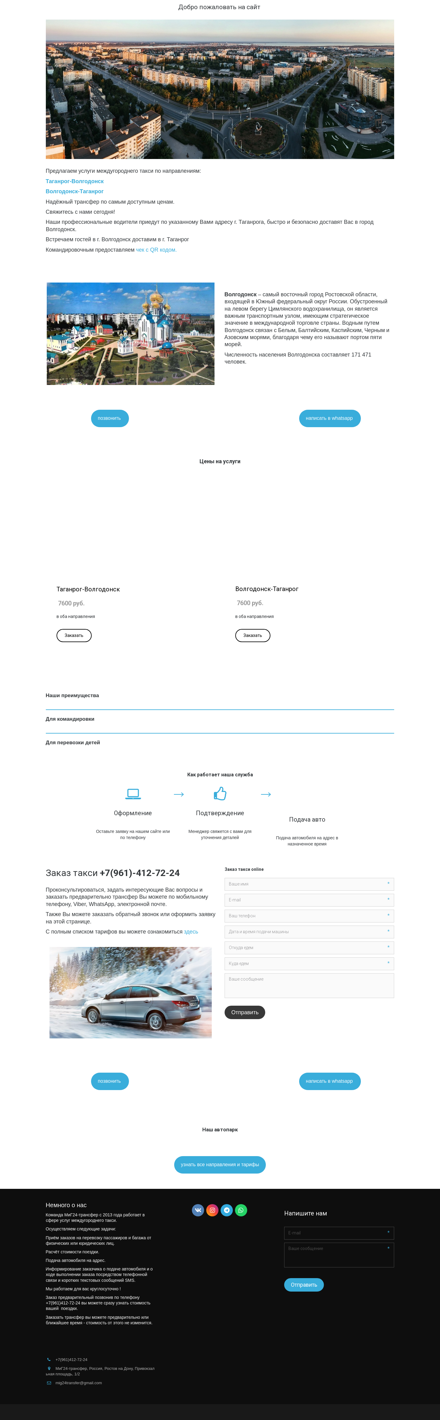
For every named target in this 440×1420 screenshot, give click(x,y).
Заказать (74, 635)
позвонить (110, 418)
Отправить (244, 1012)
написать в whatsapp (330, 418)
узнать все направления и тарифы (220, 1164)
